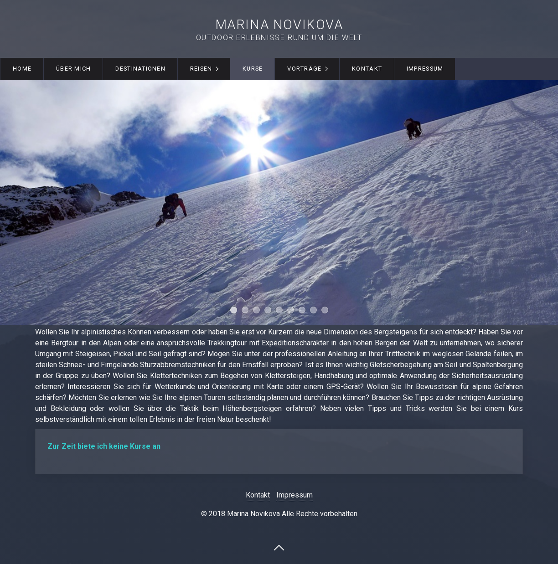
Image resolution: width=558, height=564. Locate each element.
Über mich (73, 68)
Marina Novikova (279, 24)
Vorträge (304, 68)
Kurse (253, 68)
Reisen (201, 68)
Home (22, 68)
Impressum (425, 68)
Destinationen (140, 68)
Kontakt (367, 68)
